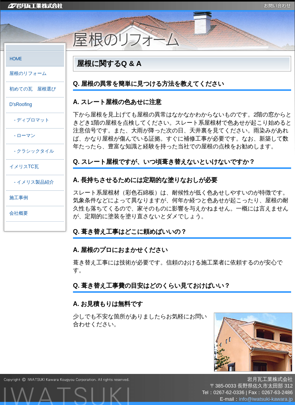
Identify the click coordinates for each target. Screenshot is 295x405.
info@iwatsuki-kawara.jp (266, 399)
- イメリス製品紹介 (31, 182)
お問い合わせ (278, 6)
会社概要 (18, 213)
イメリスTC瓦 (24, 166)
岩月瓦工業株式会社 (34, 6)
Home (34, 58)
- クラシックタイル (31, 151)
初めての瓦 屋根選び (32, 89)
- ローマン (22, 135)
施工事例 (18, 197)
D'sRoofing (20, 104)
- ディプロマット (29, 120)
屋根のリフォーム (28, 73)
